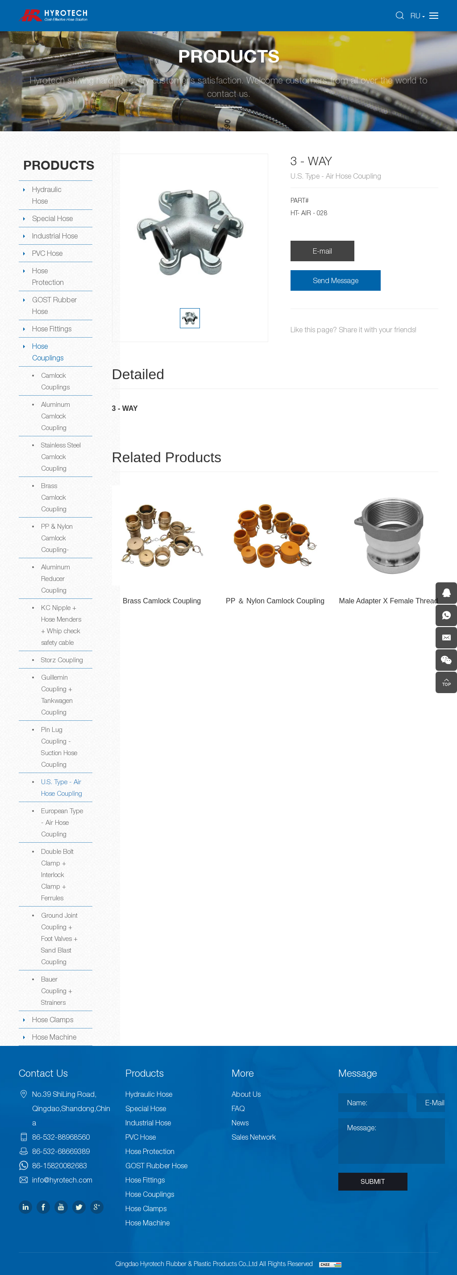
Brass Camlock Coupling (53, 497)
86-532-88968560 (61, 1137)
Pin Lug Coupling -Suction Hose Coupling (59, 746)
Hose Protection (48, 276)
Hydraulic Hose (47, 195)
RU (415, 16)
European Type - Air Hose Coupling (62, 822)
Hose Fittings (51, 329)
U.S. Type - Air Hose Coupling (61, 787)
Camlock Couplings (55, 381)
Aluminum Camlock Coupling (55, 415)
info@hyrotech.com (62, 1180)
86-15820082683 (59, 1166)
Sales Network (254, 1137)
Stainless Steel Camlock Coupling (61, 456)
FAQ (238, 1108)
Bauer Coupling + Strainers (56, 990)
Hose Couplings (47, 352)
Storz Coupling (62, 660)
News (240, 1123)
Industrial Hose (55, 236)
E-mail (322, 251)
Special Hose (52, 218)
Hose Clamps (52, 1020)
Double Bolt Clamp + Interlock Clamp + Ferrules (57, 874)
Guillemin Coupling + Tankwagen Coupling (57, 694)
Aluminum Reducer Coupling (55, 578)
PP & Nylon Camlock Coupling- (57, 537)
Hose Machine (54, 1037)
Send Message (335, 280)
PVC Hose (47, 253)
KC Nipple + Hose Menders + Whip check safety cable (61, 624)
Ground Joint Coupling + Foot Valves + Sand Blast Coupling (59, 938)
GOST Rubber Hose (54, 305)
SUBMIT (373, 1181)
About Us (246, 1094)
